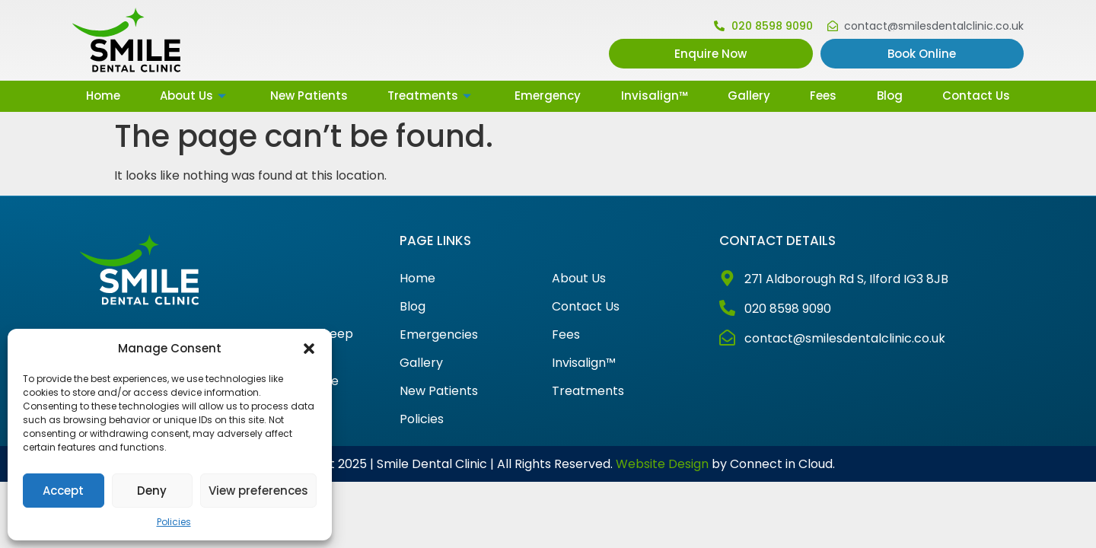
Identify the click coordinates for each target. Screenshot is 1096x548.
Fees (823, 96)
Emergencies (439, 335)
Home (103, 96)
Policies (174, 521)
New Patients (309, 96)
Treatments (431, 96)
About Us (195, 96)
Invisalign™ (654, 96)
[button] (309, 348)
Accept (63, 491)
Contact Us (976, 96)
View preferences (258, 491)
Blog (890, 96)
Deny (152, 491)
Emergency (548, 96)
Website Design (662, 464)
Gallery (749, 96)
